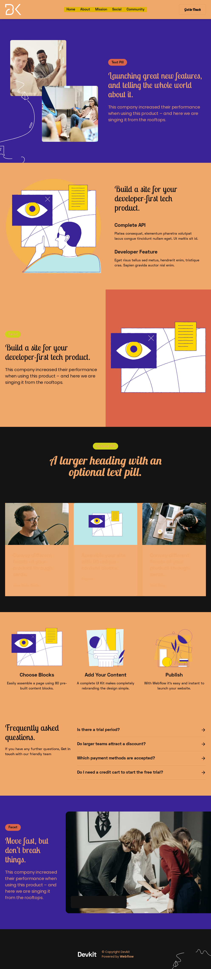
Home (71, 9)
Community (135, 9)
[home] (24, 9)
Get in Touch (192, 9)
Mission (101, 9)
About (85, 9)
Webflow (127, 956)
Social (117, 9)
